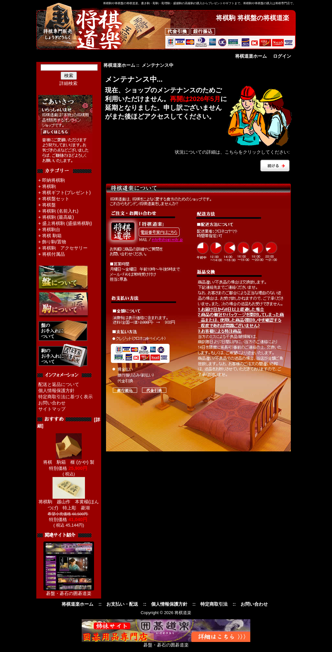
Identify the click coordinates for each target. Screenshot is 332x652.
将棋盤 (49, 204)
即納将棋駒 (53, 180)
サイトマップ (51, 409)
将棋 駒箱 (52, 235)
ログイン (282, 56)
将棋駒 (49, 186)
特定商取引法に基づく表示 (65, 396)
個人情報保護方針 (56, 390)
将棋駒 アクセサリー (65, 247)
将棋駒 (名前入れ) (60, 211)
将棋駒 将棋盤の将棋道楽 (252, 17)
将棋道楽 (182, 612)
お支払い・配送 (122, 604)
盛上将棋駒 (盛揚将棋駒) (67, 223)
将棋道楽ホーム (251, 56)
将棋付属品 (53, 254)
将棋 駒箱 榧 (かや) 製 (68, 460)
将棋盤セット (55, 198)
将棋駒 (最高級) (58, 217)
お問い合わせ (51, 402)
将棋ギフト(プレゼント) (66, 192)
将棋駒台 (51, 229)
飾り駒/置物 (54, 241)
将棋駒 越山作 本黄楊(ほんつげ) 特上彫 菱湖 (69, 502)
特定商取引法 (214, 604)
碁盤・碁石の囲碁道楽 (68, 593)
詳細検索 (68, 83)
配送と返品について (58, 384)
